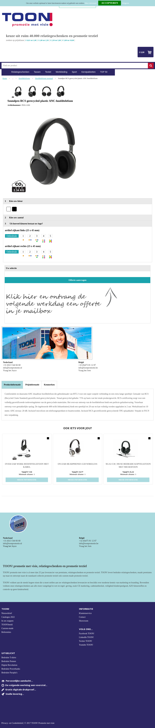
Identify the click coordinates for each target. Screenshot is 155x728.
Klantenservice (85, 613)
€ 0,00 (141, 52)
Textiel (48, 72)
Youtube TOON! (86, 645)
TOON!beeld (7, 624)
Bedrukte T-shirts (9, 657)
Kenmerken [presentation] (49, 385)
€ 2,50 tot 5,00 (55, 40)
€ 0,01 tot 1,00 (31, 40)
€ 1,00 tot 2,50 (43, 40)
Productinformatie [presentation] (12, 385)
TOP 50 (103, 72)
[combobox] (75, 65)
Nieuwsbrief (7, 613)
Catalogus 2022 (8, 617)
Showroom (83, 621)
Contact (82, 617)
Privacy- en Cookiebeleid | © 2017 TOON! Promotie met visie (28, 723)
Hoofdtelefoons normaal (44, 78)
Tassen (37, 72)
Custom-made (7, 628)
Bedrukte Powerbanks (11, 669)
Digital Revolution (9, 665)
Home (5, 72)
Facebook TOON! (86, 633)
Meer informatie (91, 3)
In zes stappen (7, 621)
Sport (74, 72)
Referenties (6, 632)
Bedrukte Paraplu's (10, 673)
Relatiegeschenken (20, 72)
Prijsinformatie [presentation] (32, 385)
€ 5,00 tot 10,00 (68, 40)
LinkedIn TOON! (86, 637)
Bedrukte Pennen (9, 661)
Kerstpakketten (88, 72)
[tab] (12, 385)
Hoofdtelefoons (24, 78)
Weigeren (125, 3)
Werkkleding (61, 72)
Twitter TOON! (85, 641)
